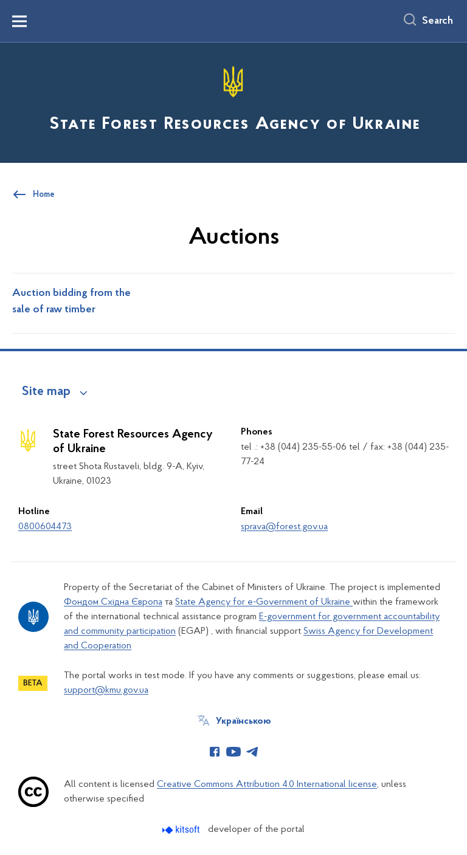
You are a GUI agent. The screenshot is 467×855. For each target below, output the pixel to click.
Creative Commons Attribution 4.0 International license (267, 784)
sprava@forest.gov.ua (284, 527)
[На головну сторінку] (233, 102)
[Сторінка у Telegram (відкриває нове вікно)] (252, 751)
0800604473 (45, 527)
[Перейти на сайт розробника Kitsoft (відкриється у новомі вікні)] (182, 829)
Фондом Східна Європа (113, 602)
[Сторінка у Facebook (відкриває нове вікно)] (214, 751)
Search (437, 21)
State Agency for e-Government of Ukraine (264, 602)
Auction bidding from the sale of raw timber (71, 301)
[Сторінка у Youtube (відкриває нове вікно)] (233, 751)
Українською (243, 721)
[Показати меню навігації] (19, 21)
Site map (46, 392)
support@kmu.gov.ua (106, 690)
